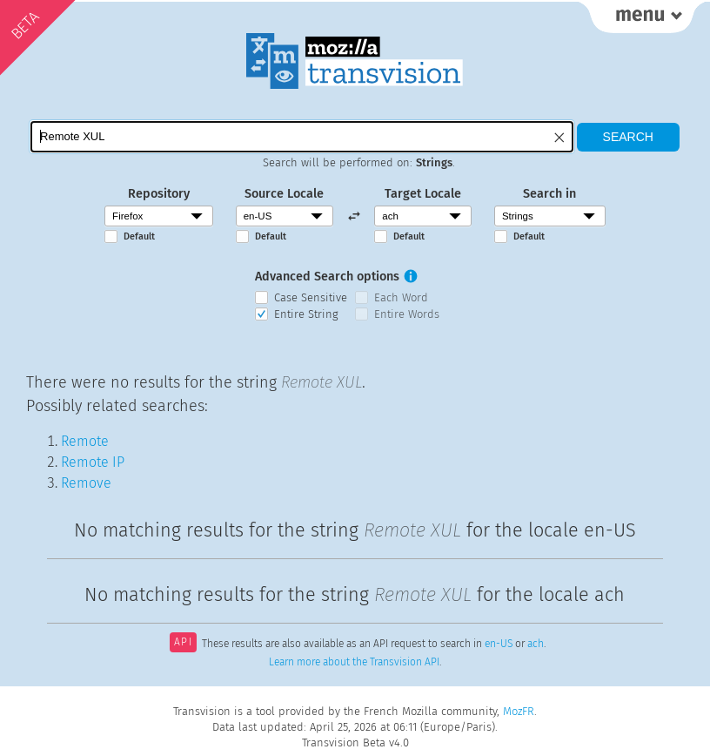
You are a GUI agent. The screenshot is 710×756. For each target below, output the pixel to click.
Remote (85, 441)
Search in (549, 193)
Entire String (306, 314)
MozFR (518, 711)
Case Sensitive (310, 297)
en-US (498, 644)
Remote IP (92, 462)
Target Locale (423, 193)
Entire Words (406, 314)
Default (139, 236)
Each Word (401, 297)
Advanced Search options (327, 276)
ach (535, 644)
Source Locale (284, 193)
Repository (159, 193)
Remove (86, 483)
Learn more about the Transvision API (354, 662)
